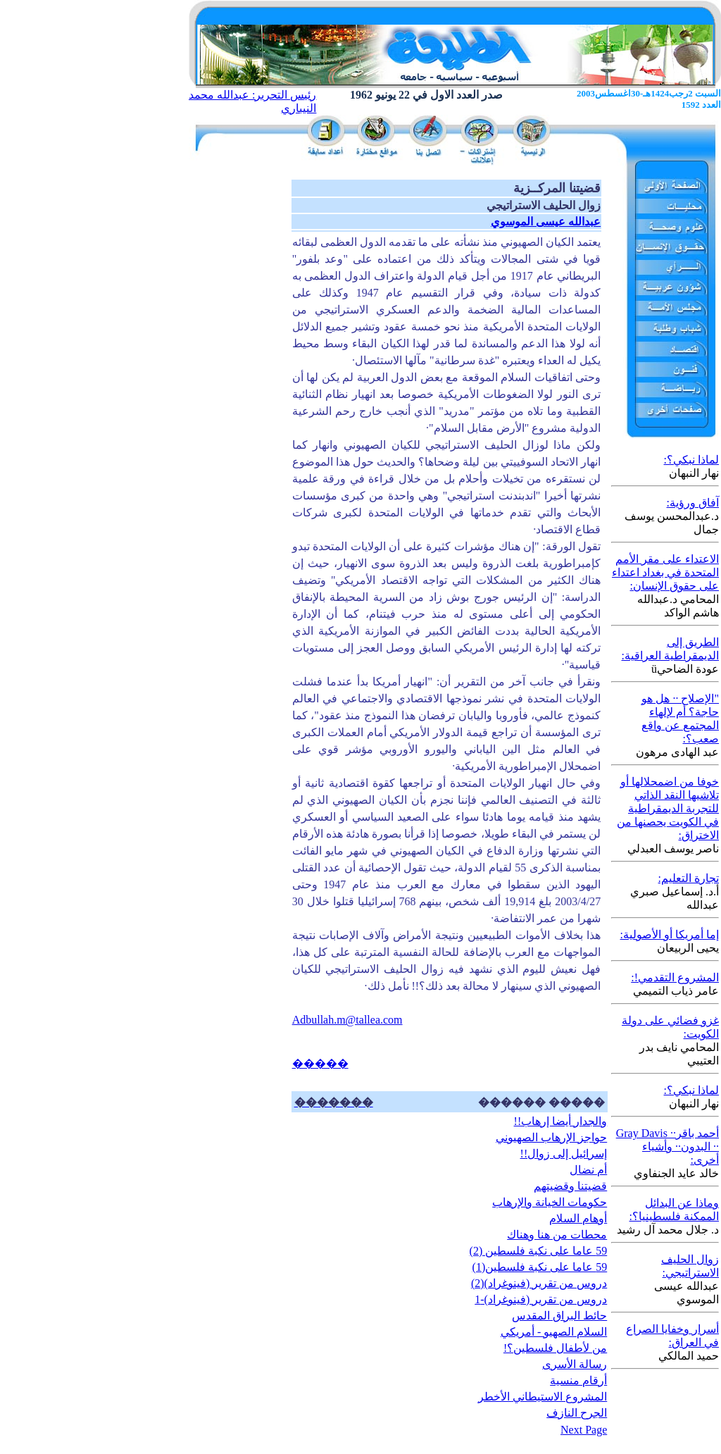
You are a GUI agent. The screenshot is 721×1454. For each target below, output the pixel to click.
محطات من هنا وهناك (557, 1235)
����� (320, 1063)
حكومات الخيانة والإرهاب (549, 1202)
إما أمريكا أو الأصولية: (669, 934)
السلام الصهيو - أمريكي (554, 1332)
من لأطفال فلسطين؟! (555, 1348)
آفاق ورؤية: (693, 503)
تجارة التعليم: (688, 878)
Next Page (583, 1430)
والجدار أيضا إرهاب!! (561, 1121)
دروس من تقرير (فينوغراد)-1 (541, 1299)
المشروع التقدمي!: (675, 977)
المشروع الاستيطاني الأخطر (542, 1397)
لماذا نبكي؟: (691, 460)
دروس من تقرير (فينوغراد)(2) (539, 1283)
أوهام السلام (578, 1218)
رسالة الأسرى (574, 1364)
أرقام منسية (578, 1380)
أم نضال (588, 1170)
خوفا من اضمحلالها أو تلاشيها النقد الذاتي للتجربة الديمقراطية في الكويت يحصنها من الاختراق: (668, 808)
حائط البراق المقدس (559, 1316)
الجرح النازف (576, 1413)
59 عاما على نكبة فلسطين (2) (539, 1251)
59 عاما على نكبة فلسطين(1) (540, 1267)
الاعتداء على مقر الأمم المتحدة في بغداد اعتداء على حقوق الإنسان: (665, 572)
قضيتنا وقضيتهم (570, 1186)
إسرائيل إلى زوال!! (564, 1154)
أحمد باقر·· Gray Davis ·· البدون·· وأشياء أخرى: (667, 1146)
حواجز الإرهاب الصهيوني (551, 1137)
